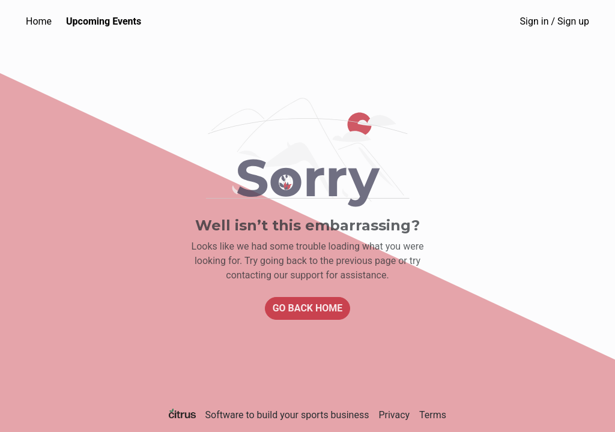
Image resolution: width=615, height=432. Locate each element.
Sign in (554, 21)
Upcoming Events (103, 21)
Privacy (394, 415)
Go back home (308, 308)
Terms (432, 415)
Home (39, 21)
